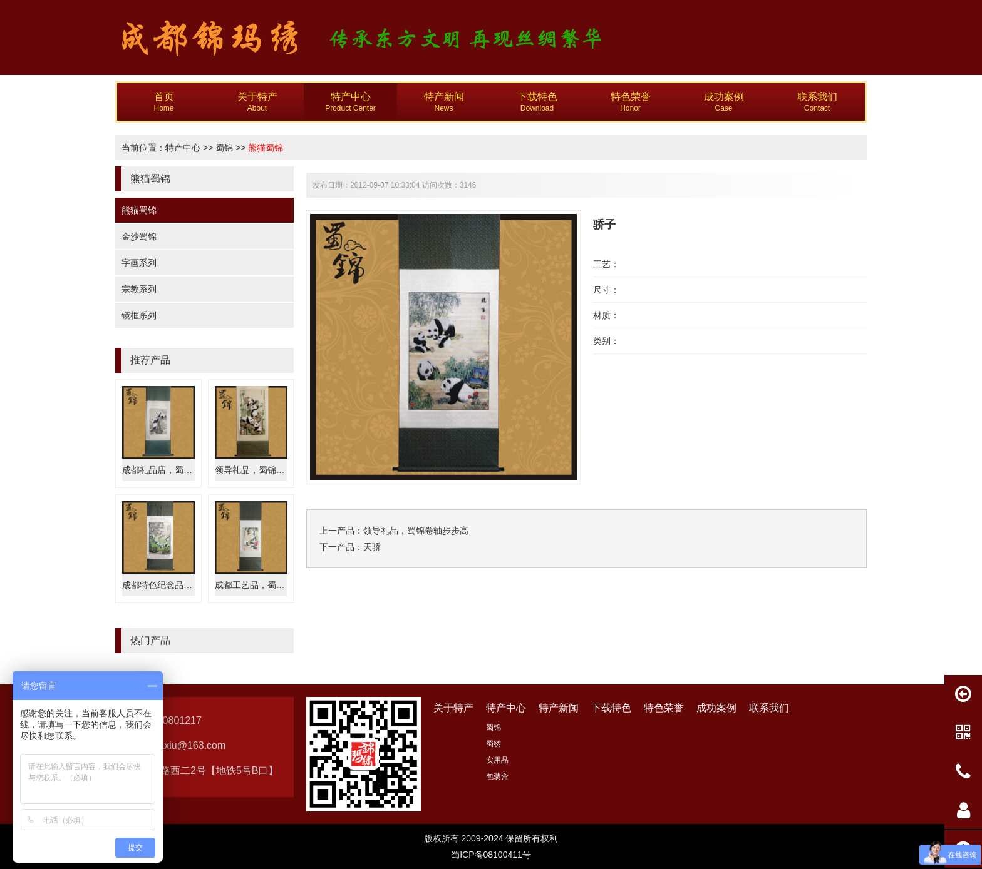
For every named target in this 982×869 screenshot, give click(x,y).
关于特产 (453, 708)
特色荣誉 (664, 708)
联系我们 (769, 708)
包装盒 (497, 776)
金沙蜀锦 (139, 236)
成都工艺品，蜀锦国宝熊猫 (267, 585)
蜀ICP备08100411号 (491, 855)
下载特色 (611, 708)
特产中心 (182, 148)
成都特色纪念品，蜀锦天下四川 (183, 585)
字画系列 (139, 263)
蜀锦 (224, 148)
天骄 (372, 547)
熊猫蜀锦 (265, 148)
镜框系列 (139, 315)
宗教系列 (139, 289)
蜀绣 (493, 743)
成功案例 (716, 708)
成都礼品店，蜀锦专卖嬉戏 (174, 470)
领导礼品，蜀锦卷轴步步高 (267, 470)
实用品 (497, 760)
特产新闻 (559, 708)
